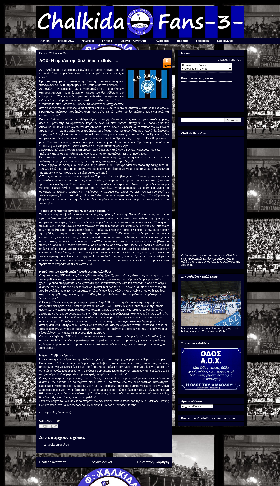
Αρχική (45, 40)
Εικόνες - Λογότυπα (133, 40)
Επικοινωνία (225, 40)
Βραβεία (182, 40)
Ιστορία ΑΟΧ (66, 40)
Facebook (202, 40)
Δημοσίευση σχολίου (56, 444)
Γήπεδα (107, 40)
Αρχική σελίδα (102, 462)
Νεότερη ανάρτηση (52, 462)
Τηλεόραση (161, 40)
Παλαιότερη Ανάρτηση (153, 462)
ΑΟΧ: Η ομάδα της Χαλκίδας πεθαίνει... (78, 60)
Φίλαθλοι (88, 40)
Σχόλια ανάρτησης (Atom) (112, 475)
